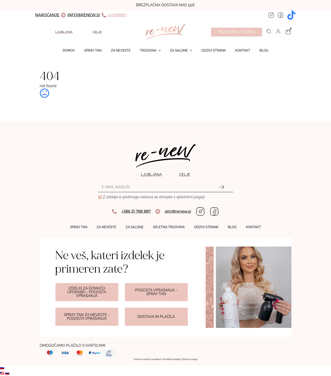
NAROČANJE (47, 15)
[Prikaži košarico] (288, 31)
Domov (69, 50)
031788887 (117, 15)
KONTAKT (253, 227)
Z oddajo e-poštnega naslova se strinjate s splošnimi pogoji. (154, 197)
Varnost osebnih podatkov (147, 359)
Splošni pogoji (190, 359)
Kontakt (242, 50)
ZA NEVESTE (120, 50)
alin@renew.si (178, 211)
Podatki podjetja (172, 359)
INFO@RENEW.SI (83, 15)
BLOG (263, 50)
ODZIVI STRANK (213, 50)
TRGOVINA (148, 50)
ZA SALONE (179, 50)
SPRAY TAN (93, 50)
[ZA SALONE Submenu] (192, 50)
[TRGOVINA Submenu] (161, 50)
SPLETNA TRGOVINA (169, 227)
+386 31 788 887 (136, 211)
